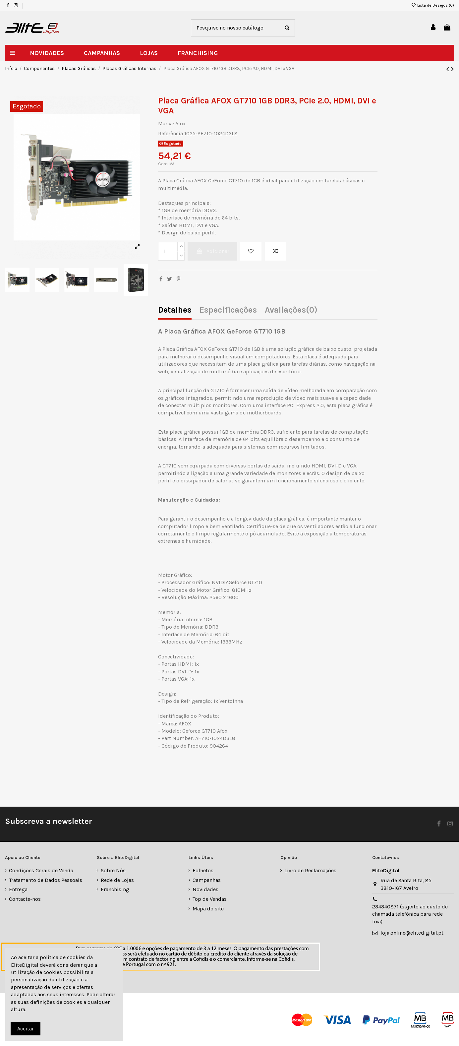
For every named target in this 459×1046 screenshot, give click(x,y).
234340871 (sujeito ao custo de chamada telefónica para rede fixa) (410, 914)
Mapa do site (208, 908)
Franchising (115, 889)
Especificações (228, 310)
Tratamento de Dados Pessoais (45, 880)
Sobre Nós (113, 870)
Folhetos (203, 870)
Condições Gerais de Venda (41, 870)
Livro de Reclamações (310, 870)
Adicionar (212, 251)
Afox (180, 123)
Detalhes (175, 310)
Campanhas (207, 880)
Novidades (205, 889)
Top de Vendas (210, 899)
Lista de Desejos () (432, 5)
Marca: (166, 123)
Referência (170, 133)
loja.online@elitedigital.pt (411, 933)
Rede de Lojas (117, 880)
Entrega (18, 889)
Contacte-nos (25, 899)
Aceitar (25, 1028)
